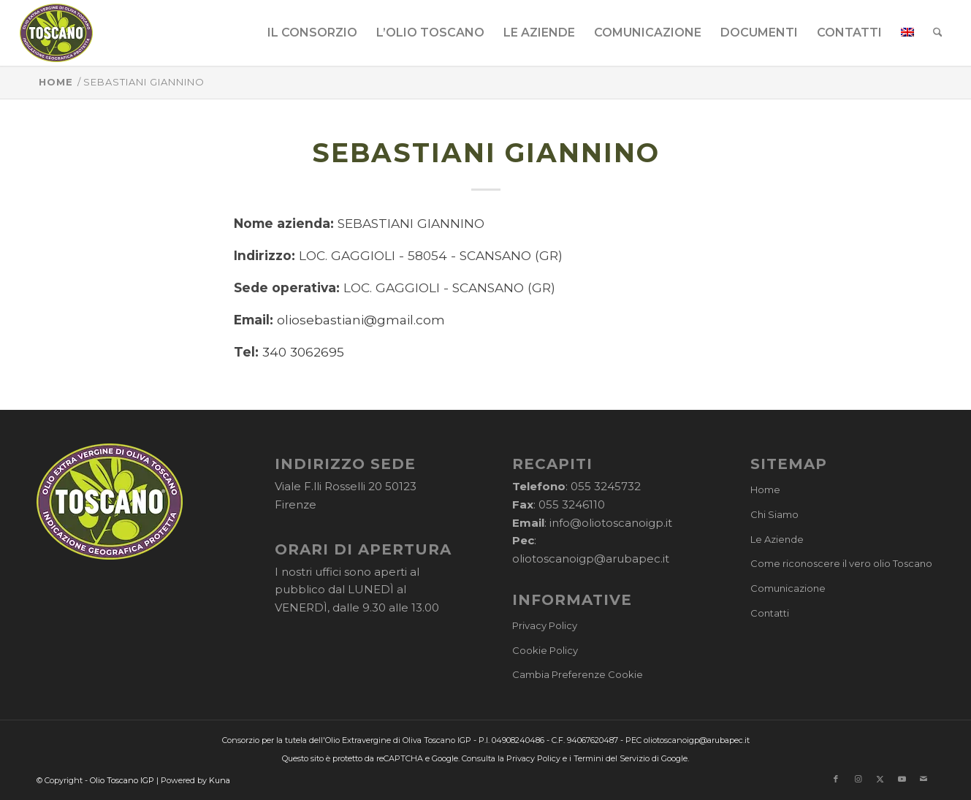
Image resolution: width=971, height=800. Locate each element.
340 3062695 (303, 351)
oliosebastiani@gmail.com (361, 319)
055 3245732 (606, 486)
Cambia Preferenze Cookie (577, 674)
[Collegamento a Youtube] (902, 779)
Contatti (769, 613)
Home (765, 489)
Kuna (219, 780)
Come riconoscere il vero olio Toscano (841, 563)
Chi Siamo (774, 514)
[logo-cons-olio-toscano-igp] (57, 33)
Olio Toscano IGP (122, 780)
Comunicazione (788, 588)
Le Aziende (777, 539)
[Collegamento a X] (880, 779)
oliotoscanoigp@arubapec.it (590, 558)
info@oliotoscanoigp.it (610, 523)
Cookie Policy (545, 650)
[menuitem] (312, 33)
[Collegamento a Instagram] (858, 779)
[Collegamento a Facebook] (836, 779)
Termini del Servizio (612, 758)
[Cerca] (938, 33)
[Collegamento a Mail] (923, 779)
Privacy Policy (544, 625)
